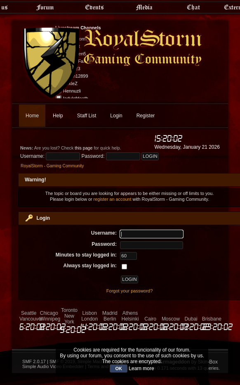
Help (58, 116)
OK (118, 368)
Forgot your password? (129, 290)
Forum (45, 7)
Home (32, 116)
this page (83, 147)
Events (94, 7)
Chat (193, 7)
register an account (113, 199)
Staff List (86, 116)
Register (145, 116)
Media (144, 7)
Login (116, 116)
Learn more (141, 368)
